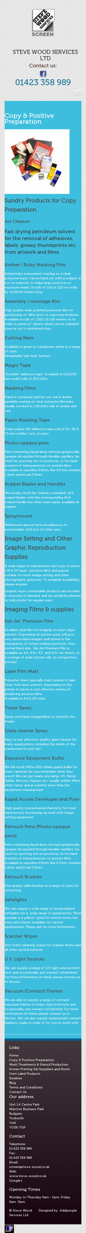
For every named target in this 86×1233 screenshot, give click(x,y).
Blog (12, 1083)
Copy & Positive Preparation (31, 1060)
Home (14, 1055)
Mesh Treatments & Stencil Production (38, 1065)
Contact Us (18, 1092)
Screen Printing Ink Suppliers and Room (39, 1069)
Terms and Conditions (26, 1087)
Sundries (15, 1078)
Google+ (15, 1181)
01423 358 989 (43, 82)
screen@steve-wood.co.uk (29, 1167)
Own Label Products (24, 1074)
